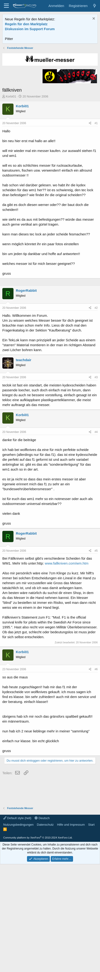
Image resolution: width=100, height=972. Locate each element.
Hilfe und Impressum (71, 880)
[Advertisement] (50, 57)
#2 (96, 364)
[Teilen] (90, 148)
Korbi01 (11, 121)
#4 (96, 488)
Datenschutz (45, 880)
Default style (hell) (17, 874)
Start (91, 880)
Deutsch (42, 874)
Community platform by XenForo (38, 893)
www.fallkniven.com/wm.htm (67, 619)
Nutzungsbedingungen (18, 880)
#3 (96, 433)
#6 (96, 725)
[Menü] (6, 6)
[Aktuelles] (94, 5)
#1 (96, 147)
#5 (96, 606)
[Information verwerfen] (93, 19)
